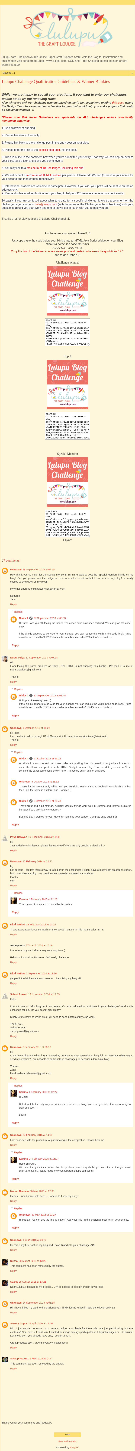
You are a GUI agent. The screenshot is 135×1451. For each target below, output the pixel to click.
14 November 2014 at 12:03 (44, 994)
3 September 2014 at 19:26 (41, 973)
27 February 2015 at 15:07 (44, 1158)
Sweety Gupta (18, 1323)
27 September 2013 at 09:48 (50, 695)
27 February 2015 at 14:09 (38, 1135)
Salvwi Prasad (18, 994)
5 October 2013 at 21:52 (45, 781)
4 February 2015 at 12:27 (43, 1092)
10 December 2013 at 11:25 (43, 837)
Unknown (16, 569)
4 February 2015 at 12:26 (43, 899)
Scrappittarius (18, 1358)
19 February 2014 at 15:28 (41, 924)
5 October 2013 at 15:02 (36, 727)
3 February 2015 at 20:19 (37, 1047)
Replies (18, 611)
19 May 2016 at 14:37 (40, 1358)
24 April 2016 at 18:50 (40, 1323)
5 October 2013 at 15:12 (47, 758)
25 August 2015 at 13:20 (32, 1261)
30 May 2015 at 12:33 (42, 1191)
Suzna (14, 1261)
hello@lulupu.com (46, 204)
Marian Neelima (19, 1191)
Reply (13, 604)
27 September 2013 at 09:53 (50, 618)
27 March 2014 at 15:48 (39, 945)
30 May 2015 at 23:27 (43, 1214)
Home (67, 1434)
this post (118, 102)
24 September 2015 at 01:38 (39, 1302)
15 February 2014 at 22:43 (38, 861)
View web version (67, 1441)
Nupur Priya (17, 657)
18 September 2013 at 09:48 (39, 569)
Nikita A (23, 618)
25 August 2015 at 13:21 (32, 1281)
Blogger (74, 1447)
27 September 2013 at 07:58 (42, 657)
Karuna (23, 899)
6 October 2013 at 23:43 (47, 801)
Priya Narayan (18, 837)
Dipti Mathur (17, 924)
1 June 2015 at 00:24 (34, 1240)
